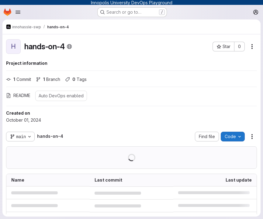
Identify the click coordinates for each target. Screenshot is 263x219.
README (18, 95)
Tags (76, 79)
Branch (48, 79)
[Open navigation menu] (18, 12)
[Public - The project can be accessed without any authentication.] (69, 46)
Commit (18, 79)
